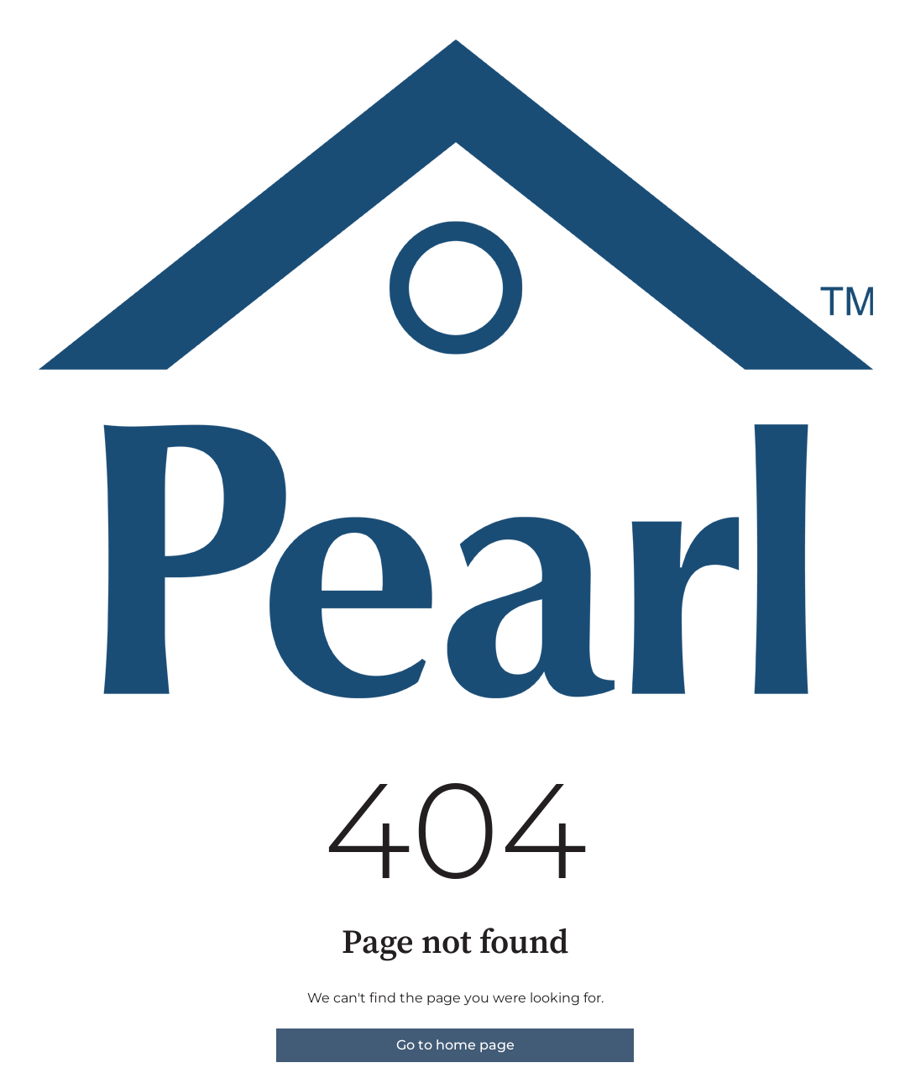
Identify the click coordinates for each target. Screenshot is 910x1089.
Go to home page (455, 1045)
